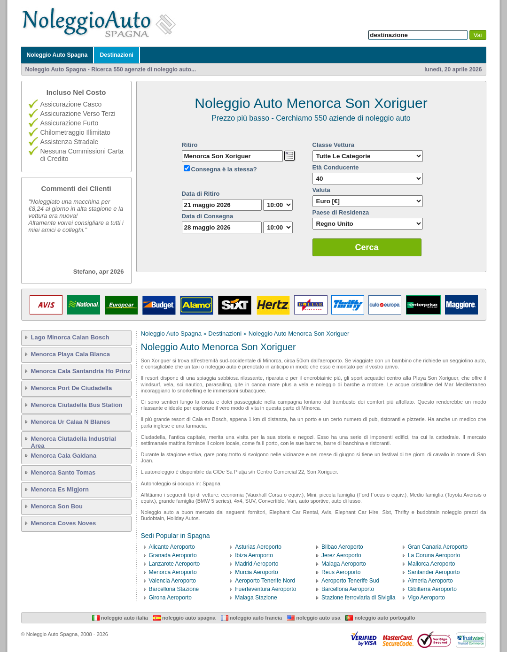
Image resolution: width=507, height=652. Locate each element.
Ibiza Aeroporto (254, 555)
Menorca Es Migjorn (60, 489)
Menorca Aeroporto (173, 572)
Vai (478, 34)
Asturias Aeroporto (258, 547)
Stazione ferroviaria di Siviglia (358, 597)
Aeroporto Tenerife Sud (350, 580)
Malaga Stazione (256, 597)
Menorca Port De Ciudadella (71, 387)
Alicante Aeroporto (172, 547)
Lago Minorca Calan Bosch (70, 337)
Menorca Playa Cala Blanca (70, 354)
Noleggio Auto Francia (251, 618)
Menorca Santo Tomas (63, 472)
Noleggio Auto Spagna (57, 55)
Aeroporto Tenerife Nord (265, 580)
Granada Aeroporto (173, 555)
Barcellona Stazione (174, 589)
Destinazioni (116, 55)
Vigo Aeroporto (426, 597)
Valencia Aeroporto (172, 580)
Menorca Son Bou (57, 506)
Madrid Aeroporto (256, 563)
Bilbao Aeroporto (342, 547)
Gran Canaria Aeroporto (438, 547)
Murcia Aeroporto (256, 572)
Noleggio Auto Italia (120, 618)
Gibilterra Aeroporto (432, 589)
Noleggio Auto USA (313, 618)
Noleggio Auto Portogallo (380, 618)
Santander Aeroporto (434, 572)
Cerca (367, 247)
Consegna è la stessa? (224, 169)
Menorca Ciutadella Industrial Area (73, 441)
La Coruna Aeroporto (434, 555)
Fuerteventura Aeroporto (265, 589)
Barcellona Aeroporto (347, 589)
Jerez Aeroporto (341, 555)
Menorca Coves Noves (63, 523)
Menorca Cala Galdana (63, 455)
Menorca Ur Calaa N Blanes (70, 421)
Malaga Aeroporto (343, 563)
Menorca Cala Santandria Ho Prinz (81, 371)
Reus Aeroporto (340, 572)
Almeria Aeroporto (430, 580)
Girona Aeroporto (170, 597)
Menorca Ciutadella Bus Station (77, 404)
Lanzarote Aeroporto (174, 563)
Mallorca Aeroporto (431, 563)
